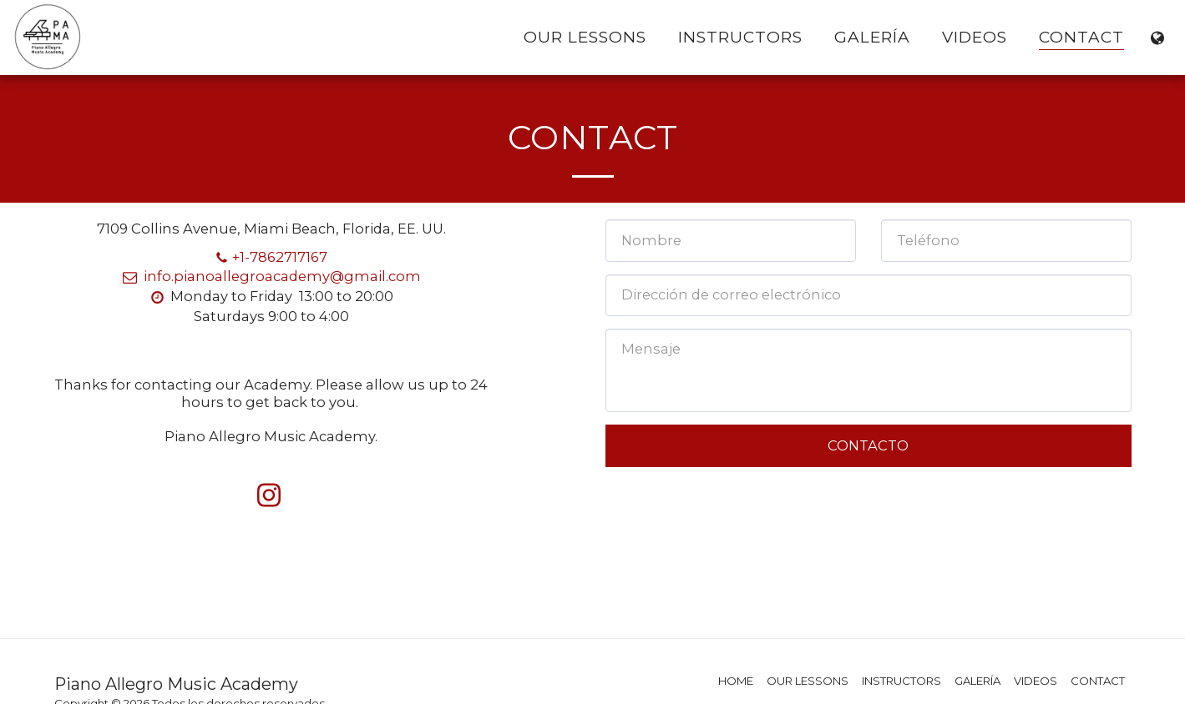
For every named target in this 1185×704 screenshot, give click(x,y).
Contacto (868, 445)
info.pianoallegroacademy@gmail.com (270, 276)
